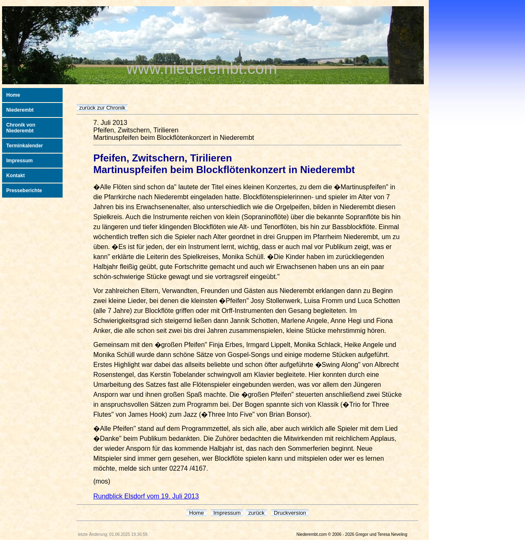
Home (13, 95)
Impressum (19, 161)
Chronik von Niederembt (20, 128)
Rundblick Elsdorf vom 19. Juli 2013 (146, 496)
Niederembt (20, 110)
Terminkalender (24, 146)
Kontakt (15, 175)
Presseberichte (24, 190)
